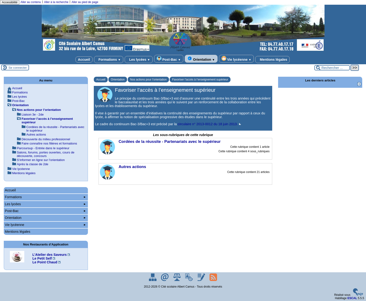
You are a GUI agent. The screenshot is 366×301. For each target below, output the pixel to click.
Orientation (201, 58)
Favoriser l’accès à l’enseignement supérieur (200, 79)
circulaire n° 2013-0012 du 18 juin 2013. (208, 124)
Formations (109, 59)
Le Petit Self (42, 258)
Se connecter (17, 67)
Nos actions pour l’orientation (148, 79)
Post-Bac (169, 58)
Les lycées (138, 59)
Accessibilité (9, 2)
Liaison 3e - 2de (33, 114)
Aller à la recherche (56, 2)
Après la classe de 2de (32, 164)
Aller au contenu (31, 2)
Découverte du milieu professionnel (46, 139)
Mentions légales (272, 59)
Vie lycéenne (236, 58)
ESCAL (352, 298)
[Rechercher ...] (332, 67)
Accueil (84, 59)
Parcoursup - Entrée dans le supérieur (43, 148)
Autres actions (36, 134)
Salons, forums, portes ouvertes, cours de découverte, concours (45, 154)
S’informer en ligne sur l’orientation (41, 160)
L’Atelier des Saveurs (50, 255)
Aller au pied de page (84, 2)
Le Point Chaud (45, 262)
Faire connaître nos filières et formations (49, 143)
